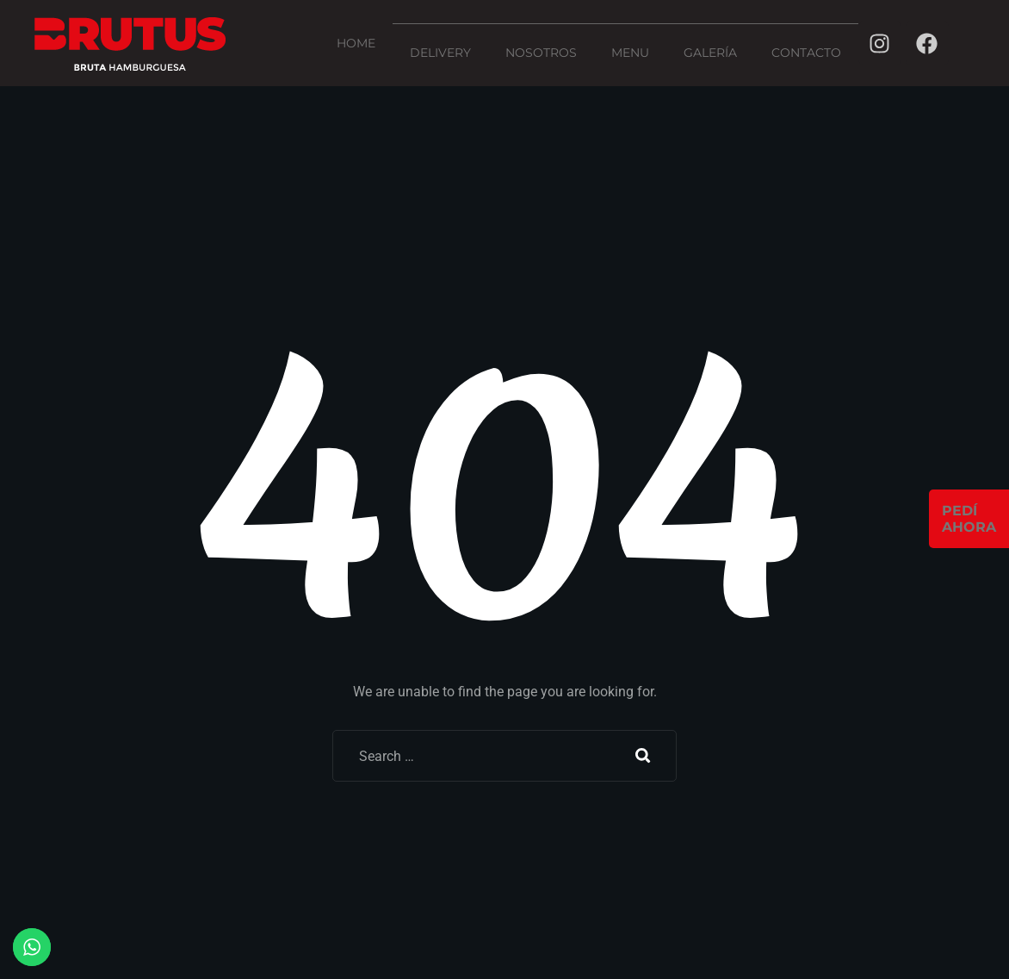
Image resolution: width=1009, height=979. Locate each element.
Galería (710, 52)
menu (630, 52)
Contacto (806, 52)
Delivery (440, 52)
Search (643, 756)
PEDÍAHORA (969, 518)
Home (356, 43)
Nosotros (541, 52)
